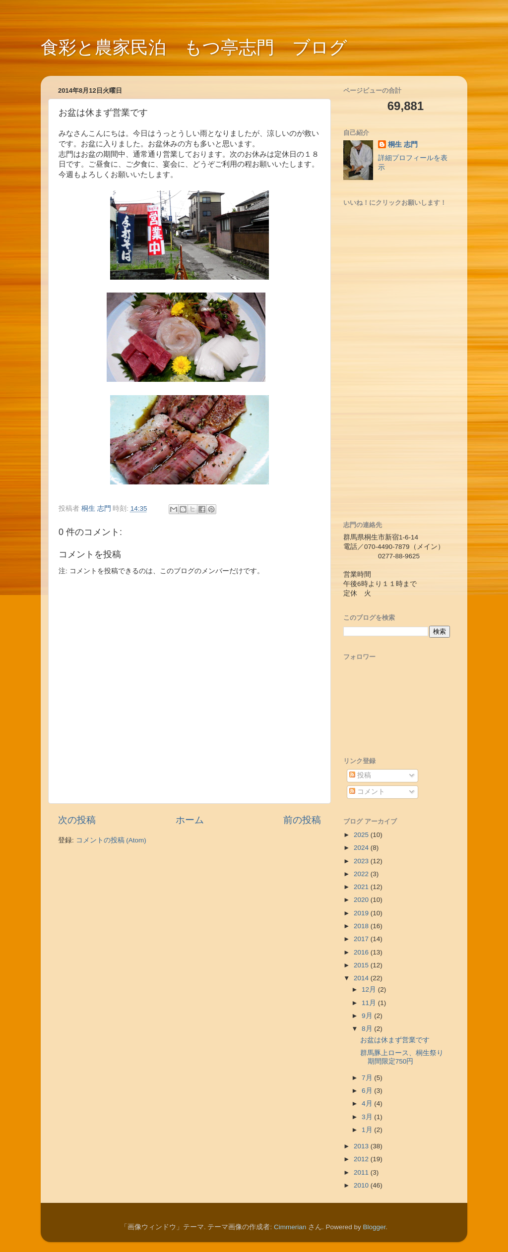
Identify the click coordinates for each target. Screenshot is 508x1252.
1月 (368, 1129)
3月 (368, 1117)
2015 (362, 965)
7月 (368, 1077)
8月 (368, 1028)
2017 (362, 939)
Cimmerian (290, 1227)
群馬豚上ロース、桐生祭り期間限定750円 (402, 1057)
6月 (368, 1090)
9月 (368, 1015)
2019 (362, 913)
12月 (370, 989)
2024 (362, 847)
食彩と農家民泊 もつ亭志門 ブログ (194, 47)
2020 (362, 899)
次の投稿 (77, 820)
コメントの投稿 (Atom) (111, 840)
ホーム (190, 820)
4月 (368, 1103)
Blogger (374, 1227)
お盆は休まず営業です (395, 1040)
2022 (362, 874)
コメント (367, 791)
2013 (362, 1146)
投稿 (360, 775)
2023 (362, 861)
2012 (362, 1159)
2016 (362, 952)
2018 (362, 926)
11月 (370, 1003)
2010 (362, 1185)
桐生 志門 (403, 144)
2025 (362, 834)
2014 (362, 978)
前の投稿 (302, 820)
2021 (362, 887)
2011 (362, 1172)
